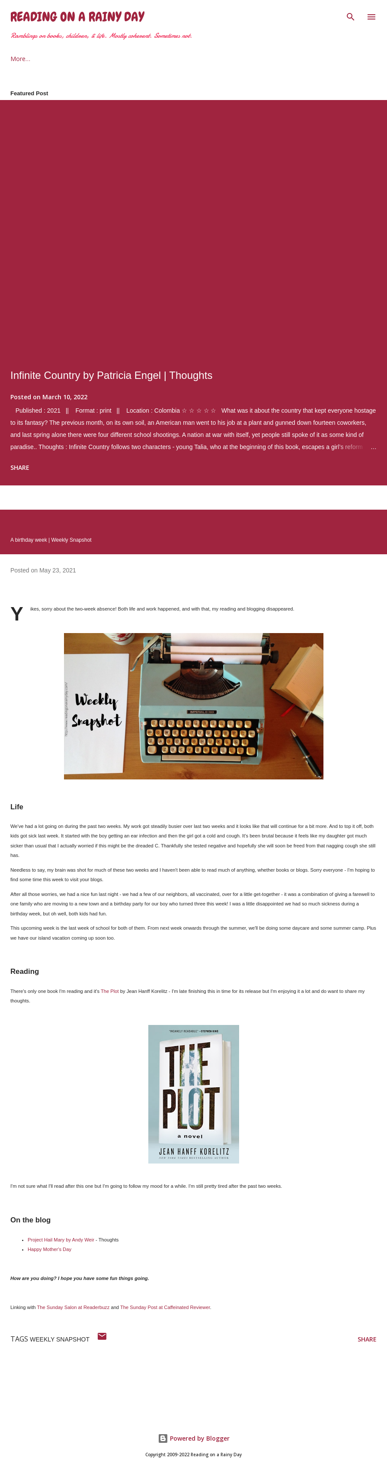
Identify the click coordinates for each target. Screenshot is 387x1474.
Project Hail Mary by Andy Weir (61, 1239)
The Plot (110, 991)
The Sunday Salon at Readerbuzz (73, 1307)
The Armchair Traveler (197, 59)
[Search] (350, 15)
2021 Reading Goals (116, 59)
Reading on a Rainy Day (77, 17)
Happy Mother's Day (49, 1249)
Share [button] (19, 467)
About (58, 59)
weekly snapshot (60, 1339)
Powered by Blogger (194, 1438)
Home (19, 59)
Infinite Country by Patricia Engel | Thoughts (111, 375)
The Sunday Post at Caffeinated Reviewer (165, 1307)
